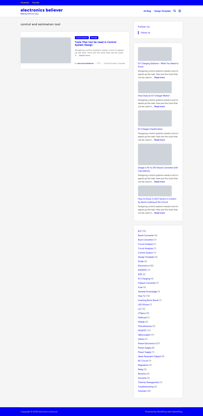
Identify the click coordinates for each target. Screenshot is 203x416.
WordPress (162, 411)
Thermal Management (148, 382)
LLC (140, 309)
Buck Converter (145, 239)
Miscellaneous (145, 326)
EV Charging (144, 278)
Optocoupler (144, 335)
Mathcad (142, 317)
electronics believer (42, 10)
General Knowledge (147, 291)
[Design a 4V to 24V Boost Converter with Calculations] (155, 155)
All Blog (147, 11)
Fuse (140, 287)
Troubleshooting (145, 386)
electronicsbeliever (85, 63)
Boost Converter (146, 235)
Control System (82, 38)
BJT (140, 231)
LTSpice (142, 313)
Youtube (35, 2)
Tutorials (94, 38)
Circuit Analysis (145, 244)
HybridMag (177, 411)
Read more (84, 55)
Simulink (142, 378)
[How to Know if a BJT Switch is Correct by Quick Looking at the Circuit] (155, 191)
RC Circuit (143, 360)
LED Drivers (143, 304)
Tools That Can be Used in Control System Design (95, 43)
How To (141, 296)
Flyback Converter (147, 283)
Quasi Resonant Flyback (149, 356)
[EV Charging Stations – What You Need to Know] (155, 54)
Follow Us (144, 27)
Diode (141, 261)
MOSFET (142, 330)
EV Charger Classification (150, 129)
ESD (140, 274)
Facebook (25, 2)
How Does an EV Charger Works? (154, 95)
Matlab (141, 322)
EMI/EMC (142, 270)
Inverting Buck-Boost (148, 300)
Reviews (142, 373)
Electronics (143, 265)
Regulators (143, 365)
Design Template (162, 11)
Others (141, 339)
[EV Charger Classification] (155, 118)
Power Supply (144, 347)
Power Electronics (146, 343)
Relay (140, 369)
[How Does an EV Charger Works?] (155, 87)
